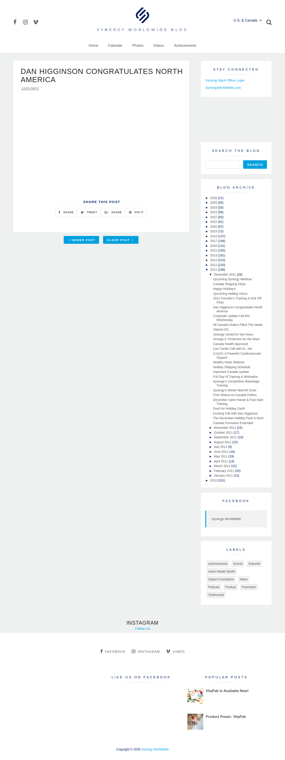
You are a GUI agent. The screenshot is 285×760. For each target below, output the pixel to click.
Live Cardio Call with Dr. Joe (232, 348)
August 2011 (223, 442)
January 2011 (224, 475)
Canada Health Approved (230, 344)
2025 (214, 202)
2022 (214, 217)
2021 (214, 222)
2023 (214, 212)
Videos (158, 45)
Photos (137, 45)
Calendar (115, 45)
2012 (214, 265)
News (244, 579)
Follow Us (142, 628)
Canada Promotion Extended (233, 423)
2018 (214, 236)
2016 (214, 246)
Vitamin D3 (220, 329)
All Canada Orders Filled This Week (238, 325)
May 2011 (221, 456)
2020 (214, 226)
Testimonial (216, 595)
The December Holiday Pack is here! (238, 418)
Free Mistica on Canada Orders (234, 395)
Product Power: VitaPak (226, 717)
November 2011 (225, 427)
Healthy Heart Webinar (228, 362)
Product (230, 587)
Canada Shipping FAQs (229, 284)
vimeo (175, 651)
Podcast (214, 587)
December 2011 (225, 274)
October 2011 (224, 432)
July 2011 (221, 447)
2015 (214, 250)
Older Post (120, 240)
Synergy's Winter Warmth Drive (234, 390)
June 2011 (221, 451)
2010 (214, 480)
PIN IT (136, 213)
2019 (214, 231)
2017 (214, 241)
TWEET (89, 213)
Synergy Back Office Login (224, 80)
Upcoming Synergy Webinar (232, 279)
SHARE (66, 213)
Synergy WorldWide (226, 519)
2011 (214, 269)
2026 (214, 198)
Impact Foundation (221, 579)
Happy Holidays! (224, 289)
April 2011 (221, 461)
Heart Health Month (221, 571)
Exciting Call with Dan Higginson (235, 413)
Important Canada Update (231, 372)
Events (238, 563)
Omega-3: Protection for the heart (236, 339)
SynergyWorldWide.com (223, 87)
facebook (113, 651)
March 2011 (222, 466)
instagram (146, 651)
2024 (214, 207)
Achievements (185, 45)
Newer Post (82, 240)
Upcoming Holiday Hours (230, 293)
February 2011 (224, 471)
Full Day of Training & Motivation (235, 376)
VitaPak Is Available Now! (227, 691)
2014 (214, 255)
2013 (214, 260)
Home (93, 45)
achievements (217, 563)
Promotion (249, 587)
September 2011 (226, 437)
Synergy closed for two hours (233, 334)
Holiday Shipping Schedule (231, 367)
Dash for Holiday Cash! (229, 408)
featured (254, 563)
